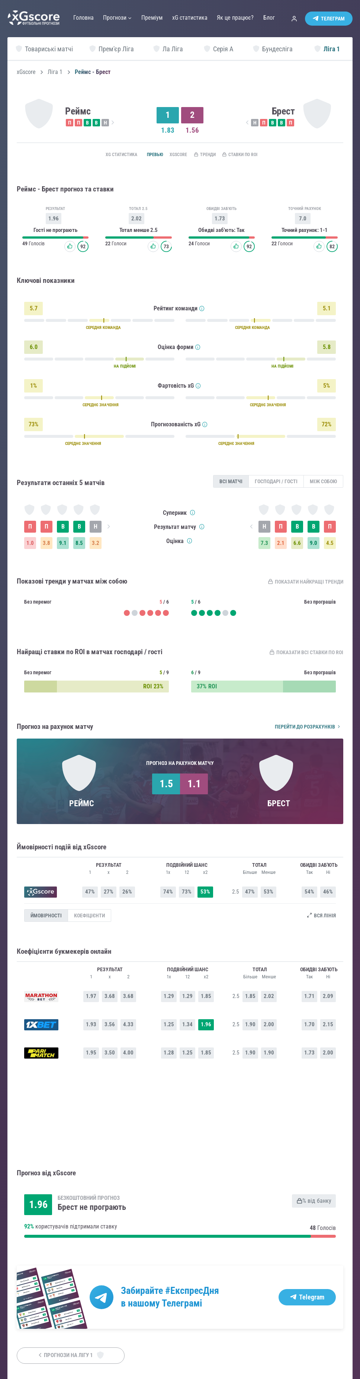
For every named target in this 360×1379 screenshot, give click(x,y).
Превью (143, 155)
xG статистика (105, 155)
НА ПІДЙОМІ (125, 368)
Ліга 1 (55, 72)
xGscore (26, 72)
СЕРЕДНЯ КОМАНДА (103, 329)
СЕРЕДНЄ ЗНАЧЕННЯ (101, 407)
